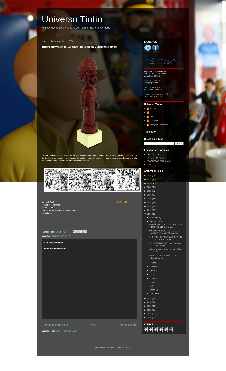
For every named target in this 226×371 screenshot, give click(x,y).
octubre (153, 263)
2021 (149, 195)
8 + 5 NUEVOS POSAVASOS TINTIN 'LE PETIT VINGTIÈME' (165, 238)
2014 (149, 302)
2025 (149, 179)
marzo (152, 290)
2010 (149, 317)
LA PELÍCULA (153, 154)
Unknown (154, 121)
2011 (149, 314)
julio (151, 274)
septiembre (154, 266)
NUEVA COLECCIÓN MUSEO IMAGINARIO (162, 257)
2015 (149, 298)
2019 (149, 202)
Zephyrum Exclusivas (159, 125)
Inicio (93, 324)
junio (151, 278)
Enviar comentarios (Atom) (66, 331)
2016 (149, 214)
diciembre (154, 217)
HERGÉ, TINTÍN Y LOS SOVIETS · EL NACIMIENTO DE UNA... (166, 225)
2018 (149, 206)
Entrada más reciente (55, 324)
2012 (149, 310)
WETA (149, 164)
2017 (149, 210)
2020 (149, 198)
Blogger (128, 347)
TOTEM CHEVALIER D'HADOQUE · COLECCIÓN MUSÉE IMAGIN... (165, 232)
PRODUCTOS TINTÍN (60, 236)
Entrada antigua (127, 324)
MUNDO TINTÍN (154, 158)
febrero (152, 293)
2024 (149, 183)
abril (151, 286)
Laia (151, 117)
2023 (149, 187)
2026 (149, 175)
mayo (152, 282)
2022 (149, 191)
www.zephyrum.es (152, 80)
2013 (149, 306)
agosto (152, 270)
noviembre (154, 221)
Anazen (153, 109)
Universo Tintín (72, 19)
